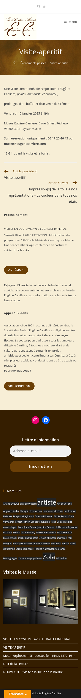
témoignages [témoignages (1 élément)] (10, 558)
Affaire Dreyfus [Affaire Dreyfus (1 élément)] (11, 503)
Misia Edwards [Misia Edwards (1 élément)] (64, 532)
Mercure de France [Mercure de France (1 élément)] (46, 532)
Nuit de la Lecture (15, 664)
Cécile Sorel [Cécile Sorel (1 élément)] (70, 511)
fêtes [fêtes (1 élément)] (53, 521)
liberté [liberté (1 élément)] (16, 532)
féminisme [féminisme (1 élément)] (44, 521)
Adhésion (16, 270)
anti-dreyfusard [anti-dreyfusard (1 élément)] (28, 503)
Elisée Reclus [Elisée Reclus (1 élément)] (61, 516)
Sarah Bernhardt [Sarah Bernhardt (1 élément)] (24, 548)
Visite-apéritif (59, 63)
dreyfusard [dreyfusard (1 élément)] (28, 516)
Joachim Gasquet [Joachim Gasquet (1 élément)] (46, 527)
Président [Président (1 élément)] (56, 543)
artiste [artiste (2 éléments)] (46, 502)
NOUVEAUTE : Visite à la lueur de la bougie (33, 672)
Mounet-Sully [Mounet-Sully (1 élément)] (10, 537)
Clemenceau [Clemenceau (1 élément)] (35, 511)
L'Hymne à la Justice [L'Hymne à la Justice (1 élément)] (67, 527)
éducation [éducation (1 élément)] (61, 558)
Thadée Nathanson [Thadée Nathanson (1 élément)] (44, 548)
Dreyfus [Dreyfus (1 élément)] (17, 516)
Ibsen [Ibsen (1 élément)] (21, 527)
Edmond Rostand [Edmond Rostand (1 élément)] (44, 516)
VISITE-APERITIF (14, 647)
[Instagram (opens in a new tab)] (43, 6)
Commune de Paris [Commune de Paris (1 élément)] (53, 511)
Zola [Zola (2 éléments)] (49, 557)
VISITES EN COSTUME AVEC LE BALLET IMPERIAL (35, 229)
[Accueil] (14, 63)
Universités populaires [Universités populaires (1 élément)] (30, 558)
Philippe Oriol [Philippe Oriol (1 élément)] (20, 543)
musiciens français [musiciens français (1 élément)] (28, 537)
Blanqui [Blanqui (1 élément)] (24, 511)
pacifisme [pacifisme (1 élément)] (62, 537)
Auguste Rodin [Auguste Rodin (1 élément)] (11, 511)
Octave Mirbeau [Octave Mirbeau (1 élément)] (47, 537)
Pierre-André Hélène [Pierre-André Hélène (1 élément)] (39, 543)
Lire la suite (21, 250)
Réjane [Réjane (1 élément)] (65, 543)
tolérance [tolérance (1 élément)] (60, 548)
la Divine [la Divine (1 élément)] (7, 532)
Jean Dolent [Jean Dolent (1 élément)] (30, 527)
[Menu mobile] (70, 22)
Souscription (19, 386)
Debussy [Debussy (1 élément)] (7, 516)
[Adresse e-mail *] (40, 451)
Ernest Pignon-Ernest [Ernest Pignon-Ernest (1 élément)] (26, 521)
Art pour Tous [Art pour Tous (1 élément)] (64, 503)
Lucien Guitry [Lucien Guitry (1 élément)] (28, 532)
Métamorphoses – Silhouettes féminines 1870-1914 (39, 656)
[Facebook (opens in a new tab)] (38, 6)
